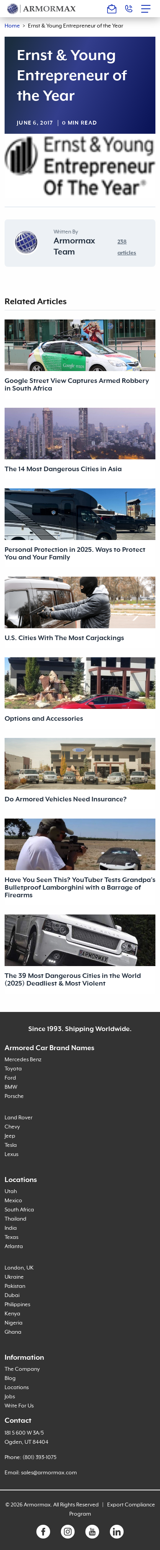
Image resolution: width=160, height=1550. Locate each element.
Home (12, 26)
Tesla (11, 1145)
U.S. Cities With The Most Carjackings (64, 638)
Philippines (17, 1305)
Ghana (13, 1332)
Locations (17, 1388)
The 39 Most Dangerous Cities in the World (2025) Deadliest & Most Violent (73, 979)
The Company (22, 1369)
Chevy (12, 1127)
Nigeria (14, 1323)
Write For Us (19, 1406)
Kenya (12, 1314)
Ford (10, 1078)
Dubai (12, 1295)
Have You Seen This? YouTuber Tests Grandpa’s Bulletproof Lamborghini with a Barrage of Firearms (80, 887)
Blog (10, 1378)
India (11, 1228)
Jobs (10, 1397)
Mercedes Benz (23, 1060)
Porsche (14, 1096)
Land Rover (19, 1118)
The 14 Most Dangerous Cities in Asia (63, 469)
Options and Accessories (44, 719)
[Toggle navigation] (148, 9)
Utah (11, 1191)
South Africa (19, 1210)
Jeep (10, 1136)
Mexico (13, 1201)
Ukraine (14, 1277)
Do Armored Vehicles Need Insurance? (66, 799)
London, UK (19, 1268)
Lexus (11, 1154)
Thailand (15, 1219)
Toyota (13, 1069)
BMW (11, 1087)
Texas (11, 1237)
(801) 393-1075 (39, 1457)
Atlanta (14, 1247)
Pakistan (15, 1286)
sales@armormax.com (49, 1473)
